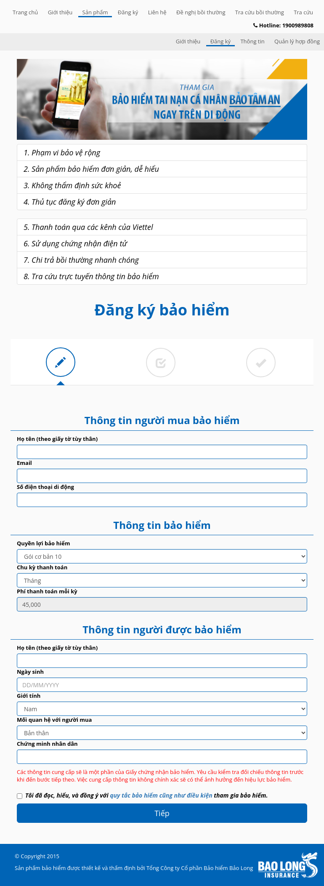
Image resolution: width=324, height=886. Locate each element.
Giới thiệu (60, 12)
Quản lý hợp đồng (297, 41)
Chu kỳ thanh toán (42, 567)
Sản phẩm (95, 12)
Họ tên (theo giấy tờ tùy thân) (57, 439)
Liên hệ (157, 12)
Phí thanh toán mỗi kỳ (47, 591)
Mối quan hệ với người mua (54, 719)
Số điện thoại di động (45, 487)
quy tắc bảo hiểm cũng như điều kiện (161, 795)
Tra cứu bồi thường (259, 12)
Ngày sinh (30, 671)
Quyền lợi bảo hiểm (43, 543)
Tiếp (162, 813)
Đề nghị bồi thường (200, 12)
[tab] (60, 362)
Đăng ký (128, 12)
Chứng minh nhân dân (47, 743)
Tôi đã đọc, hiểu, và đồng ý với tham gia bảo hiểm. (142, 795)
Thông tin (252, 41)
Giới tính (28, 695)
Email (24, 463)
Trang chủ (25, 12)
